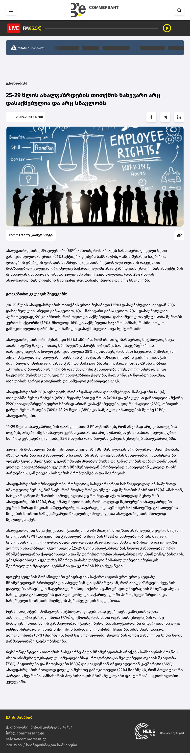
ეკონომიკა (16, 83)
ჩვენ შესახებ (19, 717)
